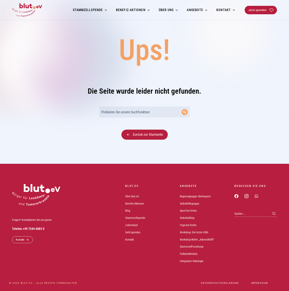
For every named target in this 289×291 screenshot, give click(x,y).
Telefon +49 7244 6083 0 (28, 229)
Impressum (259, 283)
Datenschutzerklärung (220, 283)
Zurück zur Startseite (144, 135)
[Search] (185, 112)
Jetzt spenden (260, 10)
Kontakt (22, 239)
